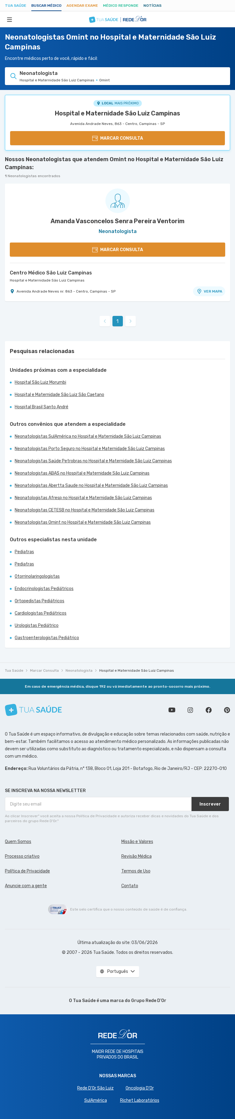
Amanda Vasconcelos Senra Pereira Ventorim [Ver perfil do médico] (117, 221)
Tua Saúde (15, 5)
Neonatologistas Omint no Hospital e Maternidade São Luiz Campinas (83, 522)
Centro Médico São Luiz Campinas (51, 273)
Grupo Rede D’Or (148, 1000)
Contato (129, 885)
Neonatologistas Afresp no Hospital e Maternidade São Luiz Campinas (83, 497)
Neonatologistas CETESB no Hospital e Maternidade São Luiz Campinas (84, 510)
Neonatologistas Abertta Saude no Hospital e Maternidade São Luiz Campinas (91, 485)
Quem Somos (18, 841)
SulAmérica (95, 1100)
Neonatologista (79, 670)
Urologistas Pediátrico (37, 625)
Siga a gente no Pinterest (227, 710)
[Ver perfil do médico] (117, 200)
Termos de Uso (135, 871)
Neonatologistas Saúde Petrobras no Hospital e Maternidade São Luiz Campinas (93, 461)
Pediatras (24, 551)
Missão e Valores (137, 841)
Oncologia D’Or (140, 1088)
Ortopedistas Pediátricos (39, 601)
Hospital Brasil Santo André (41, 407)
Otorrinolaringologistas (37, 576)
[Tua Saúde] (33, 710)
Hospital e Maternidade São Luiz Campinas (117, 113)
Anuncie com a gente (26, 885)
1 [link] (117, 321)
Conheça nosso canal (172, 710)
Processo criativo (22, 856)
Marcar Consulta (44, 670)
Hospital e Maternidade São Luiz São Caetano (59, 394)
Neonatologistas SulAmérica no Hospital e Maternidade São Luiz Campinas (88, 436)
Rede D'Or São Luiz (95, 1088)
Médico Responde (120, 5)
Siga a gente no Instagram (190, 710)
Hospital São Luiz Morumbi (40, 382)
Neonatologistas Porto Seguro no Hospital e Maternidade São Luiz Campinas (90, 448)
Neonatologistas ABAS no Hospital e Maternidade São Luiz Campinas (82, 473)
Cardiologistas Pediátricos (40, 613)
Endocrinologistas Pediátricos (44, 588)
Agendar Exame (82, 5)
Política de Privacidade (27, 871)
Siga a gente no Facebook (209, 710)
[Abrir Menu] (9, 19)
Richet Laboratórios (139, 1100)
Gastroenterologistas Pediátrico (47, 637)
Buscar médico (46, 5)
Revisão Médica (136, 856)
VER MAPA (209, 291)
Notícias (152, 5)
